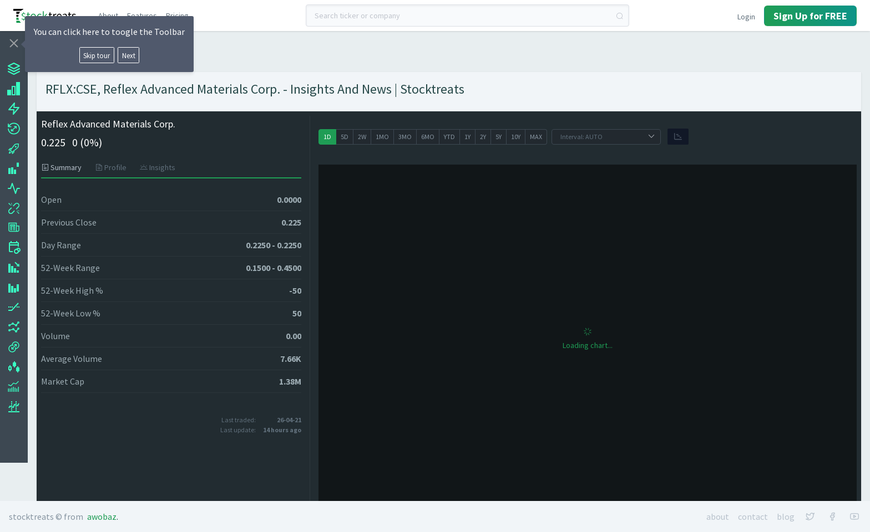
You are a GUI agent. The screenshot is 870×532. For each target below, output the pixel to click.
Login (746, 17)
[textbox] (468, 15)
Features (142, 16)
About (108, 16)
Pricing (177, 16)
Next (128, 55)
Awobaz (102, 516)
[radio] (327, 137)
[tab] (64, 167)
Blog (786, 516)
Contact (753, 516)
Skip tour (96, 55)
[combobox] (468, 15)
